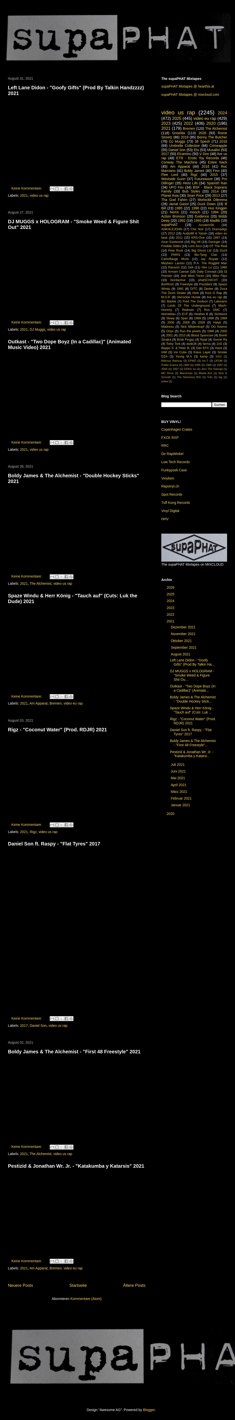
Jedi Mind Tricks (192, 276)
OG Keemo (219, 326)
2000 (223, 331)
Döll (190, 267)
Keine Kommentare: (27, 188)
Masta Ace (205, 373)
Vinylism (167, 478)
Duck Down (206, 204)
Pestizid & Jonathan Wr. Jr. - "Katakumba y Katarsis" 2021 (76, 1166)
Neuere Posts (20, 1285)
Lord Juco (195, 246)
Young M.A (184, 356)
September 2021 (184, 647)
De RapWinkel (172, 454)
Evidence (202, 216)
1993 (197, 221)
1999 (223, 318)
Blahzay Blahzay (171, 360)
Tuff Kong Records (175, 503)
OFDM (218, 360)
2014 (215, 191)
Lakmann (220, 301)
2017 (24, 1026)
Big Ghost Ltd (201, 250)
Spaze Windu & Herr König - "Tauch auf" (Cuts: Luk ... (191, 710)
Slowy (170, 318)
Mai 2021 (178, 778)
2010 (182, 335)
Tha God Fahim (174, 200)
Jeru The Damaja (212, 368)
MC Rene (167, 373)
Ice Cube (180, 352)
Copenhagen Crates (176, 429)
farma (207, 344)
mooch (195, 212)
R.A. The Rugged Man (210, 263)
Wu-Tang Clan (205, 255)
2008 (186, 322)
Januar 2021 (181, 805)
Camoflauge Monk (175, 259)
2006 (170, 322)
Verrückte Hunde (188, 297)
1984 (186, 364)
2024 (222, 113)
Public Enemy (169, 364)
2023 (165, 123)
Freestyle (186, 284)
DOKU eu (190, 368)
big (220, 377)
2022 (188, 123)
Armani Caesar (178, 271)
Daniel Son (38, 1026)
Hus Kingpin (217, 208)
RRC (165, 446)
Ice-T (205, 360)
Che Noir (197, 229)
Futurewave (203, 179)
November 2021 (183, 634)
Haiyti (217, 322)
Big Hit (196, 242)
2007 (176, 368)
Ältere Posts (134, 1285)
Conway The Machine (179, 162)
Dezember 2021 (183, 627)
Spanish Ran (217, 183)
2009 (201, 322)
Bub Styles (191, 191)
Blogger (149, 1410)
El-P (185, 314)
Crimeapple (218, 146)
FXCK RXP (170, 438)
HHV (165, 519)
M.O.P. (166, 297)
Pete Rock (175, 250)
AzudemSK (206, 225)
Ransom (174, 267)
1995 (179, 208)
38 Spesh (202, 141)
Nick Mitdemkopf (192, 326)
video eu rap (73, 703)
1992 (182, 221)
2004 (164, 368)
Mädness (167, 326)
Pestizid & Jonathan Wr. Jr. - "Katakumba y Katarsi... (191, 754)
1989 (197, 318)
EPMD (192, 360)
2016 (205, 166)
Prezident (205, 284)
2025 (176, 118)
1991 (180, 288)
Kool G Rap (213, 293)
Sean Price (195, 195)
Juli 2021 (178, 765)
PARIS (175, 255)
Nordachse (178, 280)
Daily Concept (206, 271)
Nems (174, 212)
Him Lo (207, 267)
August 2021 (181, 654)
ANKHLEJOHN (171, 229)
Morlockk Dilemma (212, 200)
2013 (216, 195)
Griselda (178, 133)
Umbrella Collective (184, 146)
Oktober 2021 (182, 641)
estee (164, 381)
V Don (204, 154)
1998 (210, 318)
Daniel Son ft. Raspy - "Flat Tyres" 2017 (54, 843)
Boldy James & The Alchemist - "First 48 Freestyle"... (193, 743)
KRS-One (198, 237)
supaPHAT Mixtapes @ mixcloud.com (190, 95)
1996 (195, 208)
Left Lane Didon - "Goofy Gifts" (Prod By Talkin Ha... (192, 662)
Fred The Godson (195, 301)
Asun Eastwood (172, 242)
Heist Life (190, 183)
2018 (223, 141)
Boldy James (194, 171)
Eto (196, 150)
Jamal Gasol (179, 204)
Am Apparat (38, 703)
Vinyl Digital (170, 511)
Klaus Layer (202, 352)
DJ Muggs (37, 329)
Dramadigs (219, 229)
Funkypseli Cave (174, 470)
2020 (210, 123)
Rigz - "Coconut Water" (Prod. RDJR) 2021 (57, 729)
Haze (218, 348)
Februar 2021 (181, 798)
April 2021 (179, 785)
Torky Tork (173, 344)
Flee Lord (169, 175)
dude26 (191, 344)
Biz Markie (168, 301)
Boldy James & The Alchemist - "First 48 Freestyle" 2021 (74, 1051)
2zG (219, 344)
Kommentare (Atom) (86, 1299)
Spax (184, 318)
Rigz (33, 832)
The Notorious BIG (189, 377)
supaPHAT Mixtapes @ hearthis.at (187, 86)
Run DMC (212, 310)
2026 (202, 133)
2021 (24, 195)
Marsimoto (186, 373)
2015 (214, 175)
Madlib (215, 221)
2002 (218, 356)
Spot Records (171, 494)
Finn (216, 171)
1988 (210, 331)
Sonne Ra (220, 339)
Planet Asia (170, 195)
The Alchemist (40, 583)
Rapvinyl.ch (170, 486)
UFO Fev (176, 187)
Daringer (214, 242)
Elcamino (184, 154)
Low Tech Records (175, 462)
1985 (197, 364)
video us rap (39, 195)
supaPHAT (169, 225)
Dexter (208, 288)
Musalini (213, 150)
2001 (169, 335)
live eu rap (214, 297)
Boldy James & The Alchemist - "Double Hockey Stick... (193, 699)
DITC (193, 288)
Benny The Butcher (212, 137)
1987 (220, 364)
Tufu (209, 377)
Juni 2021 (179, 771)
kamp (204, 356)
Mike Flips (219, 276)
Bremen (55, 703)
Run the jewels (190, 331)
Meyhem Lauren (173, 263)
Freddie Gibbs (171, 246)
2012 (171, 233)
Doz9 (223, 250)
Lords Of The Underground (188, 305)
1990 (223, 267)
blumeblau (168, 314)
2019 (184, 137)
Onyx (169, 331)
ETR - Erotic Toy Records (197, 158)
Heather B (201, 314)
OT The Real (218, 246)
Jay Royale (209, 259)
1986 (209, 364)
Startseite (78, 1285)
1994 (215, 212)
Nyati (203, 339)
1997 (216, 237)
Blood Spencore (202, 335)
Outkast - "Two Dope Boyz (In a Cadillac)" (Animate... (192, 688)
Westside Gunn (173, 179)
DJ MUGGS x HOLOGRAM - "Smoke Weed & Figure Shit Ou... (192, 675)
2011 (179, 237)
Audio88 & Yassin (195, 233)
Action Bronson (173, 216)
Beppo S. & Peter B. (175, 348)
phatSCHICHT (208, 280)
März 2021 (179, 792)
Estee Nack (217, 162)
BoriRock (167, 284)
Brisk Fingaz (185, 339)
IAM (164, 352)
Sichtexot (220, 314)
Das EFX (202, 348)
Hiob (195, 293)
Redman (188, 310)
